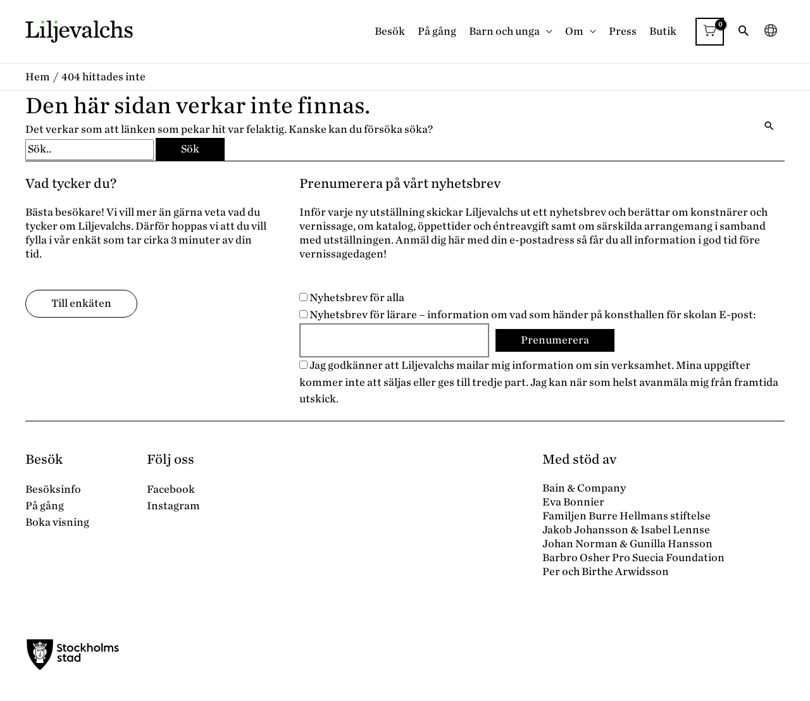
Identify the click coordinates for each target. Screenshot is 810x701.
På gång (437, 31)
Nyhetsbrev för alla (351, 298)
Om (574, 31)
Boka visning (57, 522)
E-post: (737, 315)
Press (623, 31)
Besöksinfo (53, 489)
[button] (744, 31)
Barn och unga (504, 31)
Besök (390, 31)
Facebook (171, 489)
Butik (662, 31)
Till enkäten (81, 303)
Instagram (173, 506)
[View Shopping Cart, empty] (709, 32)
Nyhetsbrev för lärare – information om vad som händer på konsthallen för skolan (508, 315)
